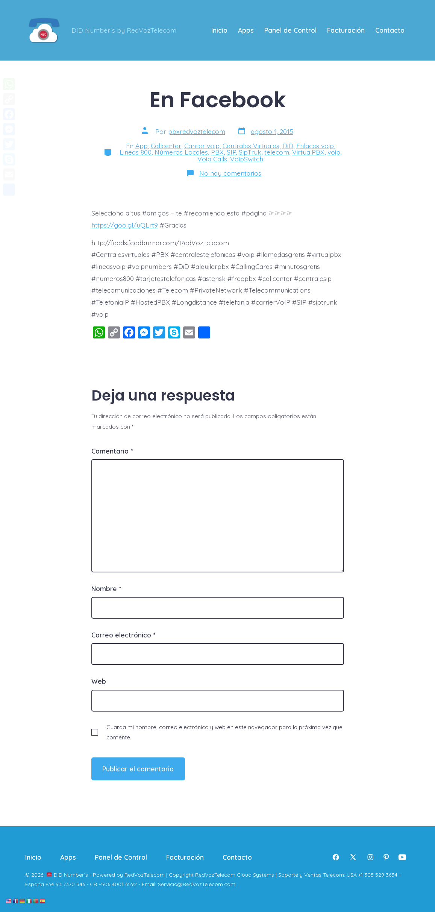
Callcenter (166, 145)
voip (333, 152)
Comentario (112, 451)
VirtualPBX (308, 152)
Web (98, 681)
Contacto (390, 30)
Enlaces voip (315, 145)
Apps (246, 30)
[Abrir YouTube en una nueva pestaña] (402, 857)
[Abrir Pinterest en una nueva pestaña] (386, 857)
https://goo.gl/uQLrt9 (124, 225)
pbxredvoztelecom (196, 131)
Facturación (346, 30)
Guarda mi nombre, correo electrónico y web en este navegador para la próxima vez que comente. (224, 732)
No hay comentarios (230, 173)
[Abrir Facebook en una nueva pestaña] (336, 857)
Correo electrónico (123, 635)
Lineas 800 (136, 152)
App (141, 145)
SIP (231, 152)
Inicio (219, 30)
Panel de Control (290, 30)
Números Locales (181, 152)
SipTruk (250, 152)
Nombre (106, 588)
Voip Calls (212, 159)
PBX (217, 152)
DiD (287, 145)
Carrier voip (202, 145)
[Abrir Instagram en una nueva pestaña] (370, 857)
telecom (276, 152)
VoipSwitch (246, 159)
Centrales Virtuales (251, 145)
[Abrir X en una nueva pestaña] (353, 857)
